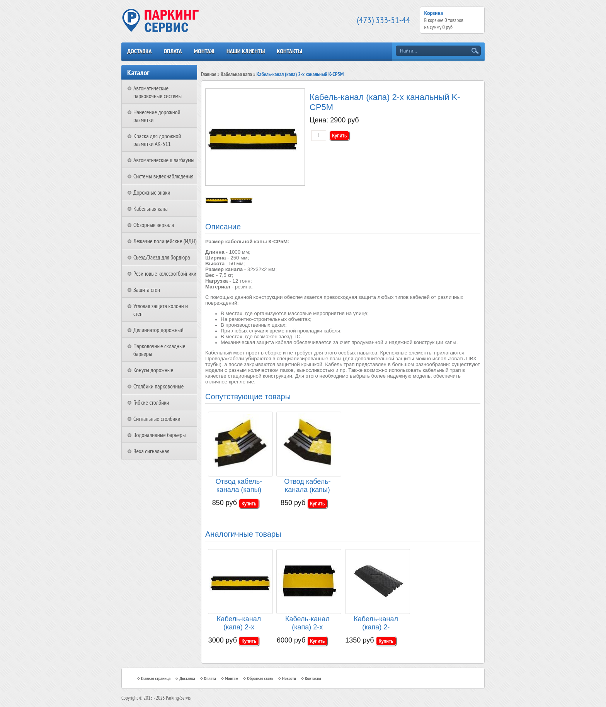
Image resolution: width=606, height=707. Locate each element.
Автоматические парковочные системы (157, 92)
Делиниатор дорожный (158, 330)
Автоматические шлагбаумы (163, 160)
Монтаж (204, 51)
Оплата (172, 51)
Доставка (139, 51)
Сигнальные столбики (156, 418)
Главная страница (155, 678)
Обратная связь (260, 678)
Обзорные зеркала (153, 225)
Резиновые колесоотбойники (164, 273)
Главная (208, 74)
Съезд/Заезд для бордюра (161, 257)
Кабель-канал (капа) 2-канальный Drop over (376, 623)
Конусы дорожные (153, 370)
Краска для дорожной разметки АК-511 (157, 140)
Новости (289, 678)
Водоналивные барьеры (159, 435)
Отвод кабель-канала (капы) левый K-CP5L (307, 486)
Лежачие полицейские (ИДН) (164, 241)
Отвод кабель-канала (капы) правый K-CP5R (238, 486)
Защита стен (146, 289)
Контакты (289, 51)
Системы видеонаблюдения (163, 176)
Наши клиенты (245, 51)
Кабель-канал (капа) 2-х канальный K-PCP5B (239, 623)
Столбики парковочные (158, 386)
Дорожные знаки (151, 192)
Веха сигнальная (151, 451)
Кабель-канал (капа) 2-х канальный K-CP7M (307, 623)
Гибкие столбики (151, 402)
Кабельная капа (150, 208)
